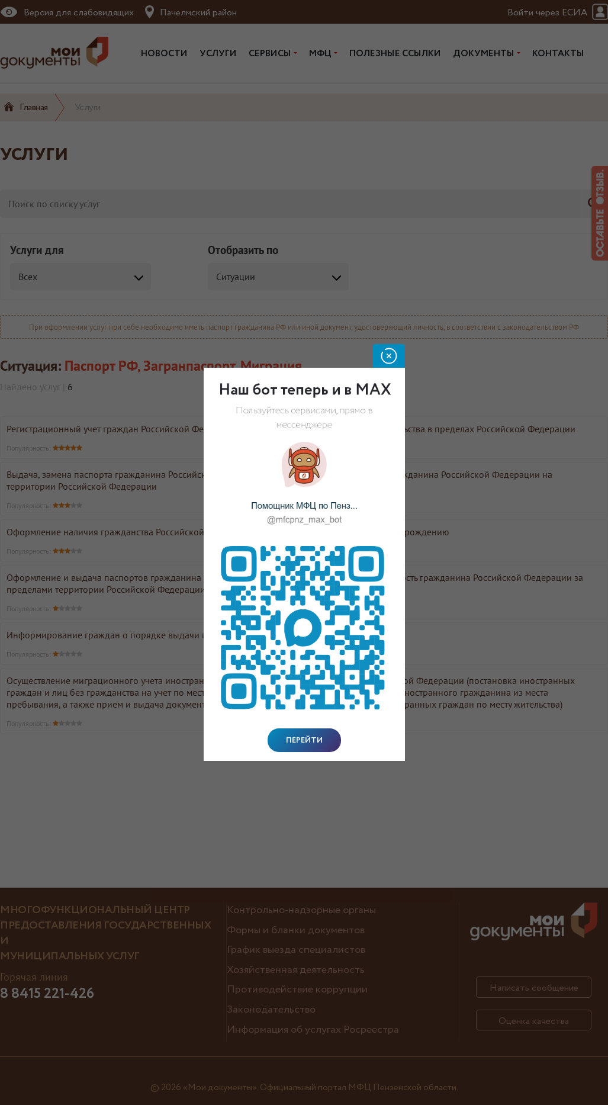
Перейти (304, 740)
